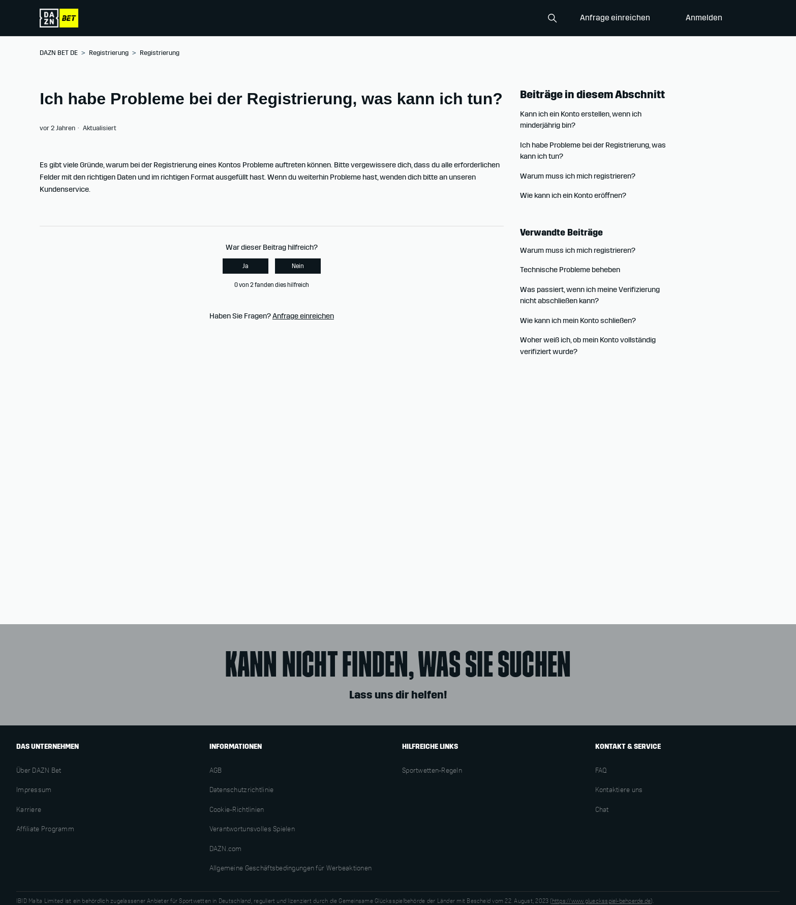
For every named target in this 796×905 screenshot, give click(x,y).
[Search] (510, 18)
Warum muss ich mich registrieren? (577, 176)
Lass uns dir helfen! (398, 695)
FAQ (601, 771)
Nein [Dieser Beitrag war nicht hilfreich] (298, 266)
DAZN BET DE (59, 53)
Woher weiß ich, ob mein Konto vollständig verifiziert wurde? (588, 345)
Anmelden (704, 17)
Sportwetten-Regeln (432, 771)
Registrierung (109, 53)
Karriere (28, 810)
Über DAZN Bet (39, 771)
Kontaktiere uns (619, 790)
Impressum (34, 790)
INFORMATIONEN (235, 746)
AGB (215, 771)
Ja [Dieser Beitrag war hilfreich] (245, 266)
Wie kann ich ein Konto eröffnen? (573, 195)
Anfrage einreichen (615, 17)
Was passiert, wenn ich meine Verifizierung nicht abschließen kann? (590, 295)
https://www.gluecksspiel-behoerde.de (601, 901)
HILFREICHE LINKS (430, 746)
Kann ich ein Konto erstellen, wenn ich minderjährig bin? (580, 119)
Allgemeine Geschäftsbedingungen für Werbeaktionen (290, 868)
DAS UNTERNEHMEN (47, 746)
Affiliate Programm (45, 829)
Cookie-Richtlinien (236, 810)
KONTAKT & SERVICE (628, 746)
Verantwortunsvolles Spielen (252, 829)
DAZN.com (225, 849)
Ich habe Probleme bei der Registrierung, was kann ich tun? (593, 150)
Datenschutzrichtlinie (241, 790)
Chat (602, 810)
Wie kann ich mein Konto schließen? (578, 320)
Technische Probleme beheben (570, 269)
